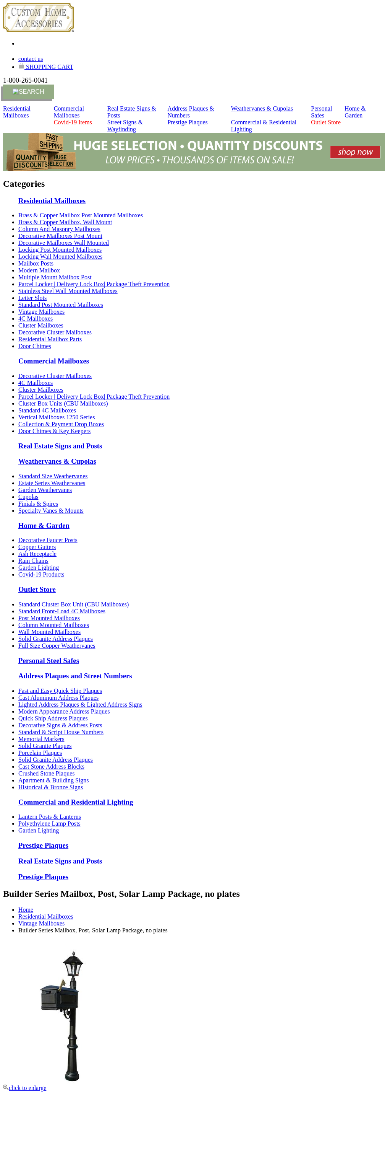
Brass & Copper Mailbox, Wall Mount (65, 222)
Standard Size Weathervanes (52, 476)
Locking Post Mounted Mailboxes (60, 249)
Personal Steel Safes (48, 661)
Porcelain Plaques (40, 752)
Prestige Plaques (187, 122)
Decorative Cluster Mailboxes (55, 332)
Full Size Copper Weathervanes (56, 645)
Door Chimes (34, 346)
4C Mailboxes (35, 318)
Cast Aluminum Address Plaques (58, 697)
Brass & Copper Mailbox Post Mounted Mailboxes (80, 215)
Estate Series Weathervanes (51, 483)
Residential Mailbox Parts (50, 339)
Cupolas (28, 497)
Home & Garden (355, 112)
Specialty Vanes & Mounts (51, 510)
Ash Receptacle (37, 554)
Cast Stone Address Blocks (51, 766)
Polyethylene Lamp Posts (49, 823)
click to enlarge (24, 1088)
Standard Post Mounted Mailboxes (60, 304)
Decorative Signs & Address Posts (60, 725)
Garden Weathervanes (45, 490)
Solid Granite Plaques (45, 746)
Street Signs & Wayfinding (125, 125)
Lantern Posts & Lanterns (49, 816)
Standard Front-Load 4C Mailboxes (61, 611)
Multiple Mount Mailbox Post (55, 277)
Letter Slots (32, 298)
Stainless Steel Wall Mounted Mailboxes (68, 291)
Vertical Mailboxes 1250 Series (56, 417)
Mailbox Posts (35, 263)
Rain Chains (33, 560)
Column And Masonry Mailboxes (59, 229)
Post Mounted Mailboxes (49, 618)
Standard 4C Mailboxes (47, 410)
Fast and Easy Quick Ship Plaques (60, 691)
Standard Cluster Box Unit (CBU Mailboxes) (73, 604)
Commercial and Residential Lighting (75, 802)
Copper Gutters (37, 547)
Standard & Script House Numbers (61, 732)
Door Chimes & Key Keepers (54, 431)
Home (25, 909)
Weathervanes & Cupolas (262, 108)
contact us (30, 58)
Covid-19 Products (41, 574)
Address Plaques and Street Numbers (75, 676)
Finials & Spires (38, 503)
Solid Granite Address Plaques (55, 638)
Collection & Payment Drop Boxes (61, 424)
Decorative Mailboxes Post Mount (60, 236)
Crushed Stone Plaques (46, 773)
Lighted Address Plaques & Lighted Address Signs (80, 704)
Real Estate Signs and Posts (60, 446)
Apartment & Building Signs (53, 780)
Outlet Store (326, 122)
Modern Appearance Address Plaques (64, 711)
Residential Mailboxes (17, 112)
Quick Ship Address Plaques (53, 718)
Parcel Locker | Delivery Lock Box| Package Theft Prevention (94, 284)
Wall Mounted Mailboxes (49, 632)
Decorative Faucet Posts (48, 540)
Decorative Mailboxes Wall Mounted (63, 242)
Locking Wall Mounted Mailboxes (60, 256)
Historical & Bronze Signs (50, 787)
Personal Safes (321, 112)
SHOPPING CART (45, 67)
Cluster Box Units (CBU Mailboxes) (63, 403)
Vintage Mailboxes (41, 311)
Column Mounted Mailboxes (53, 625)
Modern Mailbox (39, 270)
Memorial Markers (41, 739)
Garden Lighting (38, 567)
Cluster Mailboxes (40, 325)
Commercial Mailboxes (69, 112)
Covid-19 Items (73, 122)
